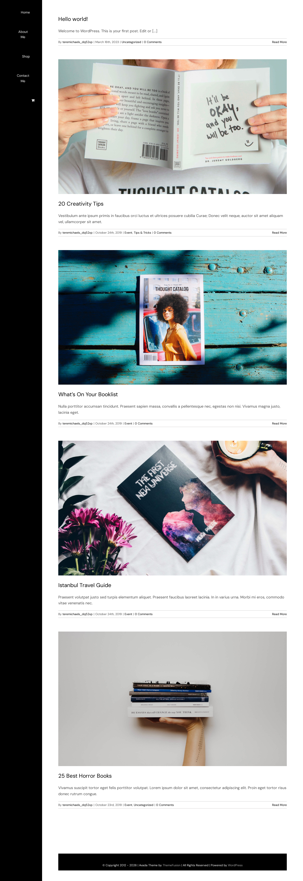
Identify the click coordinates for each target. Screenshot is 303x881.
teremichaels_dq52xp (77, 42)
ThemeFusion (172, 865)
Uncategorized (131, 42)
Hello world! (73, 19)
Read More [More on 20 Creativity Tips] (279, 232)
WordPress (235, 865)
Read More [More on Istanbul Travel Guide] (279, 614)
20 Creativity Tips (81, 203)
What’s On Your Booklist (88, 394)
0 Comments (153, 42)
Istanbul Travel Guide (84, 585)
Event (128, 232)
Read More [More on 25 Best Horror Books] (279, 805)
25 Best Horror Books (85, 775)
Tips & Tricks (142, 232)
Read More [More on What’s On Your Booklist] (279, 423)
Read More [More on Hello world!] (279, 42)
